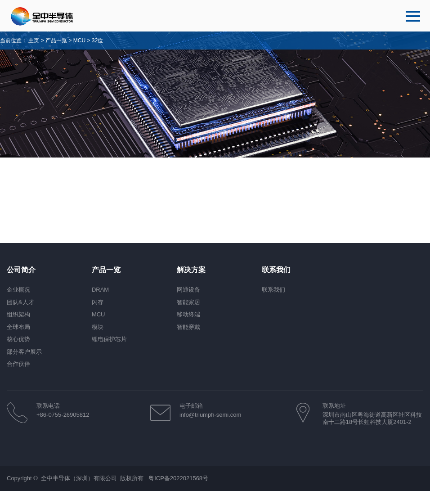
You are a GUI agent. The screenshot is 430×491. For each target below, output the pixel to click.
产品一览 (56, 40)
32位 (97, 40)
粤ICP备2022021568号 (178, 478)
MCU (80, 40)
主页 (33, 40)
